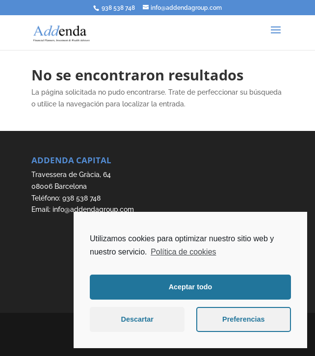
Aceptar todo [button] (190, 287)
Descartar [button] (137, 319)
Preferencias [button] (243, 319)
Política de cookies (183, 252)
